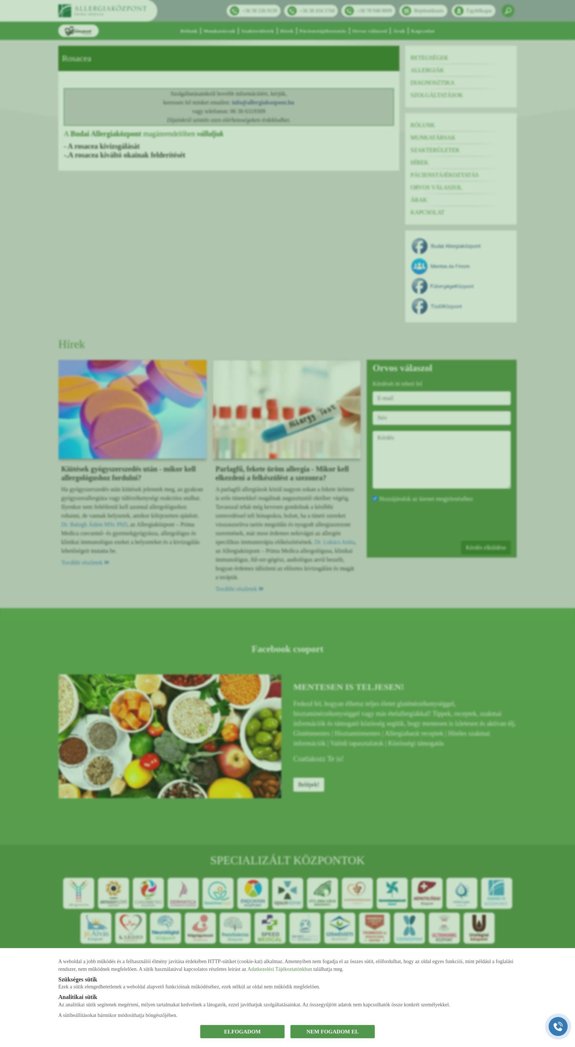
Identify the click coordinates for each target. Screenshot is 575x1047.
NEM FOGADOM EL (333, 1032)
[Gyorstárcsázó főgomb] (558, 1026)
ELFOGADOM (242, 1032)
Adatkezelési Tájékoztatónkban (280, 969)
